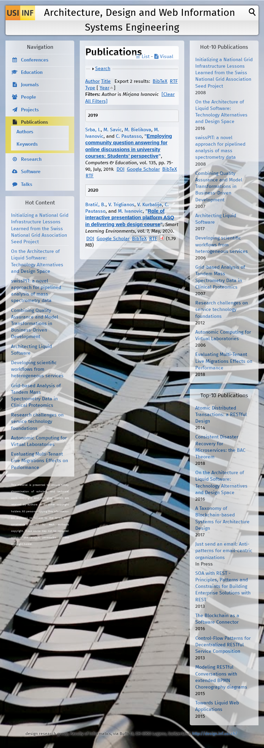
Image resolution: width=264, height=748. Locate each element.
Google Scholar (143, 169)
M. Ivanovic (130, 211)
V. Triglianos (121, 204)
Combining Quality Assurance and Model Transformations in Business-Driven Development (34, 323)
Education (32, 72)
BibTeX (160, 81)
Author (92, 81)
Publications (34, 122)
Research (31, 159)
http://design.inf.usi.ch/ (214, 734)
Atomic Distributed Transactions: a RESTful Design (221, 415)
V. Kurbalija (149, 204)
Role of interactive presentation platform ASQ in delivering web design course (129, 217)
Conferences (34, 60)
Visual (163, 56)
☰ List (143, 56)
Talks (26, 184)
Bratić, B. (95, 204)
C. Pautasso (129, 136)
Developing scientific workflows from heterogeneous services (37, 369)
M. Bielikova (137, 129)
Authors (24, 132)
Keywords (27, 144)
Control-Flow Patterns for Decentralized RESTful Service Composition (223, 645)
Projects (30, 110)
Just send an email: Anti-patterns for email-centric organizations (223, 551)
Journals (30, 84)
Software (31, 171)
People (28, 97)
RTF (174, 81)
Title (106, 81)
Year (104, 88)
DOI (120, 169)
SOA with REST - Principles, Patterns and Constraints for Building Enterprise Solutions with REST (223, 586)
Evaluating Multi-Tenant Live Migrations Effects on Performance (39, 461)
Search (102, 68)
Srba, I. (93, 129)
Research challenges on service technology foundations (37, 422)
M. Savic (112, 129)
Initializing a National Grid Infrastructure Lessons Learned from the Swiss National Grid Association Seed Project (39, 228)
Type (90, 88)
